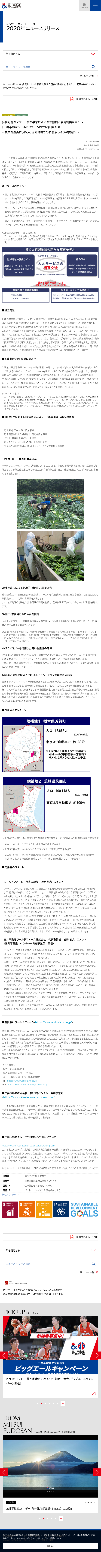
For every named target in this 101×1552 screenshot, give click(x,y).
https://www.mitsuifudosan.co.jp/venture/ (29, 1097)
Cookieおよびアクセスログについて (31, 1538)
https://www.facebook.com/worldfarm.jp (27, 1084)
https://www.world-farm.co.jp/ (53, 1022)
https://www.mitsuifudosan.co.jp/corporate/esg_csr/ (28, 1145)
